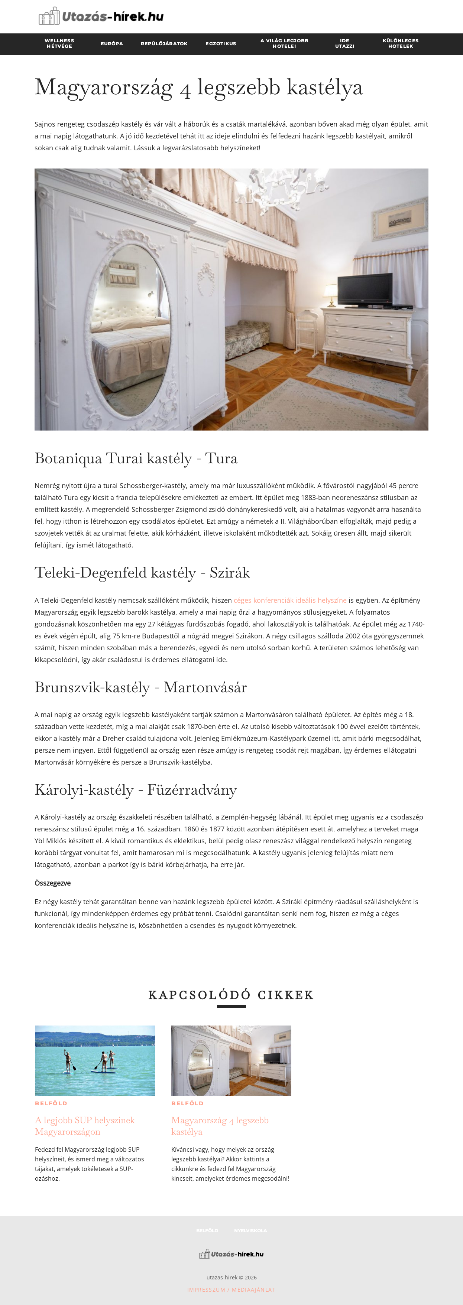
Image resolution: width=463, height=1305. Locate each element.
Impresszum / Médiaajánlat (231, 1289)
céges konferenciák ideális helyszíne (290, 600)
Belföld (51, 1103)
